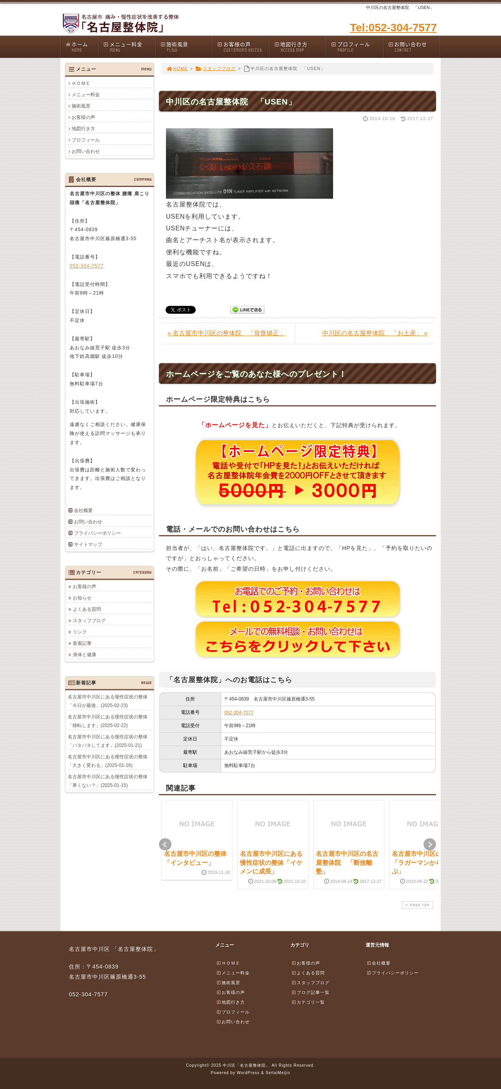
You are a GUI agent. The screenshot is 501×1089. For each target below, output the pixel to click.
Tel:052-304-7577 (393, 28)
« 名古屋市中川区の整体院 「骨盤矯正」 (226, 333)
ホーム (81, 46)
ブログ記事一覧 (310, 992)
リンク (80, 631)
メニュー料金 (129, 46)
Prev (165, 844)
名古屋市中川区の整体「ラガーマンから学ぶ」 (423, 862)
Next (430, 844)
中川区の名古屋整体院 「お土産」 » (374, 333)
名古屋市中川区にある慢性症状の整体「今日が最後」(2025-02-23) (108, 701)
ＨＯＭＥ (81, 83)
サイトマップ (88, 544)
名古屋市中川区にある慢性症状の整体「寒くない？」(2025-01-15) (108, 781)
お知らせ (82, 597)
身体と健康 (84, 654)
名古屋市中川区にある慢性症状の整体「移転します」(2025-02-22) (108, 721)
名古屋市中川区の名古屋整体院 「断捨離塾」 (347, 862)
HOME (177, 68)
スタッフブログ (215, 68)
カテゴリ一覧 (308, 1002)
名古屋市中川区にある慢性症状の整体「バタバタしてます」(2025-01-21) (108, 741)
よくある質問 (87, 609)
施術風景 (186, 46)
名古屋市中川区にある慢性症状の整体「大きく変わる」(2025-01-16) (108, 761)
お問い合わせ (414, 46)
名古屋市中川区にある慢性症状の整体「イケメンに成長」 (271, 862)
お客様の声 (243, 46)
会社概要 (83, 510)
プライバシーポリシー (97, 533)
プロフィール (357, 46)
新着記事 (82, 643)
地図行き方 (300, 46)
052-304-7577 (239, 712)
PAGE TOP (417, 905)
